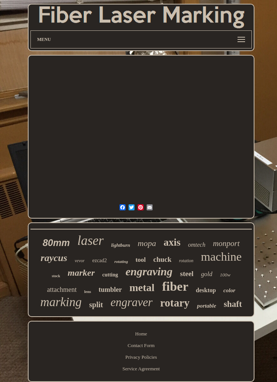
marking (61, 302)
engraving (149, 271)
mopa (147, 243)
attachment (62, 289)
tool (140, 259)
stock (56, 276)
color (229, 290)
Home (141, 334)
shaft (233, 304)
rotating (121, 261)
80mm (56, 242)
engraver (131, 302)
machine (221, 256)
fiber (175, 286)
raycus (54, 257)
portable (206, 306)
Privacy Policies (141, 357)
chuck (162, 259)
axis (171, 242)
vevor (80, 260)
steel (187, 274)
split (96, 304)
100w (225, 275)
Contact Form (141, 345)
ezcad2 (99, 260)
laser (90, 240)
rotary (174, 303)
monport (226, 243)
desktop (206, 290)
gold (206, 274)
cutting (110, 275)
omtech (196, 245)
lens (87, 291)
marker (81, 273)
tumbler (110, 289)
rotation (186, 260)
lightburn (120, 245)
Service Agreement (141, 368)
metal (141, 287)
